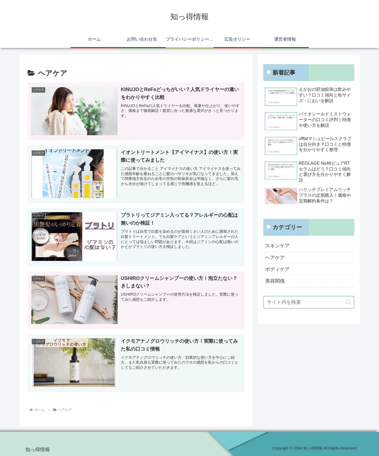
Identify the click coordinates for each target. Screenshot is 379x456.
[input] (308, 302)
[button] (349, 302)
